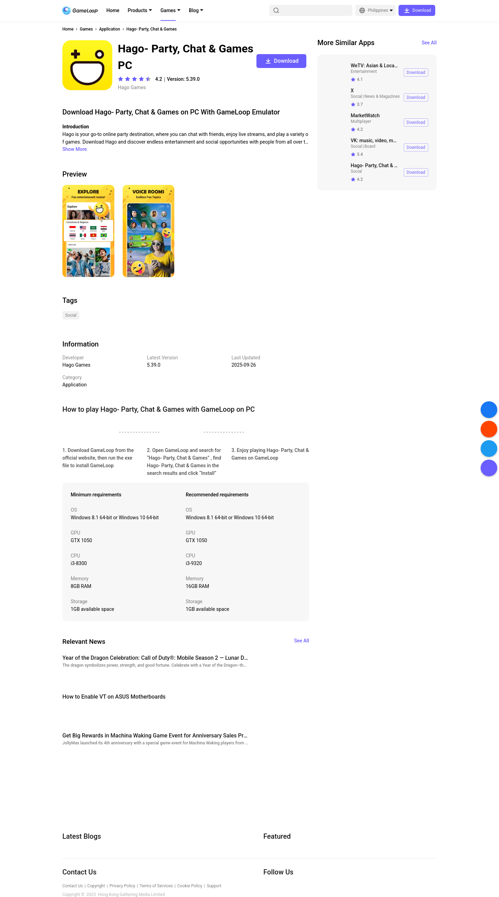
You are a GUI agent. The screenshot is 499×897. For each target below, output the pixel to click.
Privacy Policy (122, 885)
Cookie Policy (189, 885)
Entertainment (364, 71)
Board (370, 146)
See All (429, 42)
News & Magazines (382, 96)
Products (138, 10)
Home (113, 10)
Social (356, 96)
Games (168, 10)
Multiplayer (361, 121)
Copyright (96, 885)
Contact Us (72, 885)
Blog (194, 10)
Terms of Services (156, 885)
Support (214, 885)
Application (109, 29)
